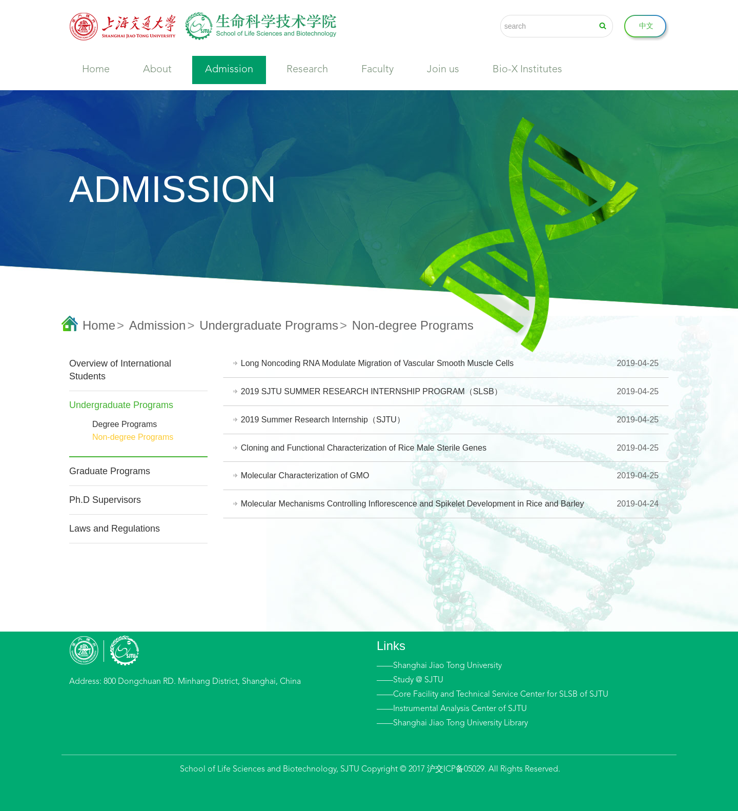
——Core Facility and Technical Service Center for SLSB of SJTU (492, 695)
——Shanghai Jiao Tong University (439, 666)
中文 (646, 26)
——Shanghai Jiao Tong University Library (452, 723)
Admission (229, 70)
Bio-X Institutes (527, 70)
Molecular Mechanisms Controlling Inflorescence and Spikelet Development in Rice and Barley (413, 503)
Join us (443, 70)
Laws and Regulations (114, 528)
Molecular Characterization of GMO (305, 475)
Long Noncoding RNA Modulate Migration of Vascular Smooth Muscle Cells (377, 363)
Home (96, 70)
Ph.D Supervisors (105, 500)
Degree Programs (124, 424)
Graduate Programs (109, 471)
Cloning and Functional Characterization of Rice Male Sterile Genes (364, 447)
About (157, 70)
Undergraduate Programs (268, 325)
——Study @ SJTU (410, 680)
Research (307, 70)
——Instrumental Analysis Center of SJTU (452, 709)
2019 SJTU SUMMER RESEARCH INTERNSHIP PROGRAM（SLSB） (372, 391)
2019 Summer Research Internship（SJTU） (323, 419)
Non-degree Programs (132, 437)
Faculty (377, 70)
